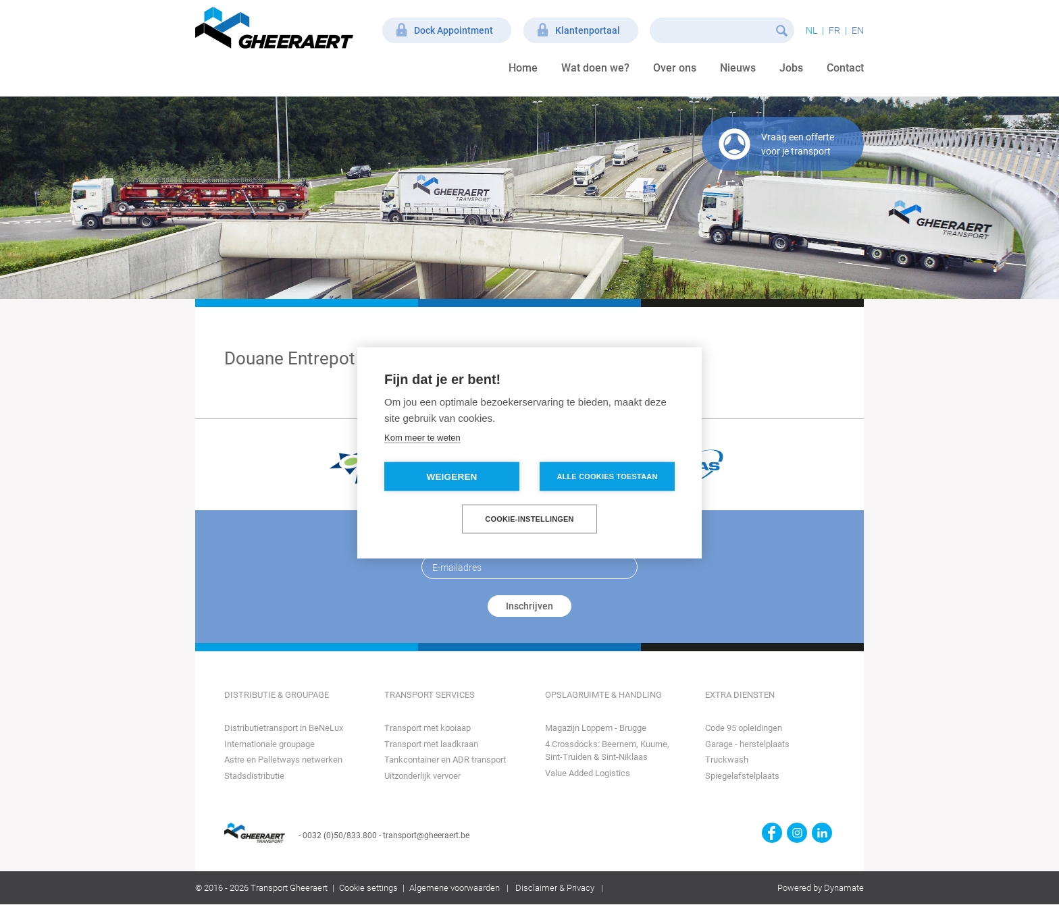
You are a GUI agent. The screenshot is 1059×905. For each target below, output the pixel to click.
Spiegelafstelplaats (742, 776)
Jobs (791, 67)
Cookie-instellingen (529, 518)
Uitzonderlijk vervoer (422, 776)
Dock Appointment (453, 30)
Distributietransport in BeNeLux (283, 728)
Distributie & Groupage (276, 695)
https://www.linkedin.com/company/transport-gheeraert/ (822, 833)
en (858, 30)
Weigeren (451, 476)
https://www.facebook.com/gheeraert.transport (772, 833)
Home (523, 67)
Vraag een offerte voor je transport (797, 144)
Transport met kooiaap (427, 728)
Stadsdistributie (254, 776)
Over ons (674, 67)
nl (811, 30)
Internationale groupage (269, 744)
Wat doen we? (595, 67)
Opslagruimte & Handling (603, 695)
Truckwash (726, 760)
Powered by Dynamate (820, 888)
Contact (845, 67)
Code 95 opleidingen (743, 728)
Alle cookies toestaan (607, 476)
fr (834, 30)
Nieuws (738, 67)
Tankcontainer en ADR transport (445, 760)
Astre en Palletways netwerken (283, 760)
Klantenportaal (587, 30)
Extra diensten (740, 695)
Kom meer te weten (422, 437)
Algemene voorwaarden (454, 888)
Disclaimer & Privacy (554, 888)
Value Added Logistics (587, 773)
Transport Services (429, 695)
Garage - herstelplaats (747, 744)
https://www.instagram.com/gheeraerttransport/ (797, 833)
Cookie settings (368, 888)
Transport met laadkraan (431, 744)
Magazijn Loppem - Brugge (595, 728)
